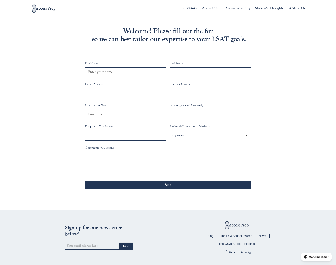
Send (168, 185)
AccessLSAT (211, 8)
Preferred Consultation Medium (190, 126)
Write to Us (296, 8)
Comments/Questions (99, 148)
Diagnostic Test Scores (98, 126)
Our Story (190, 8)
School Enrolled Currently (186, 105)
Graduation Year (95, 105)
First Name (92, 63)
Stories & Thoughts (269, 8)
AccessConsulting (237, 8)
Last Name (176, 63)
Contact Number (181, 84)
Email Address (94, 84)
